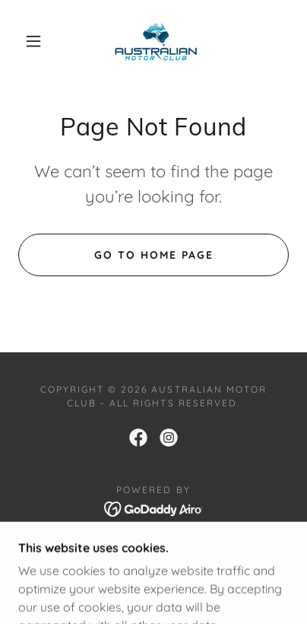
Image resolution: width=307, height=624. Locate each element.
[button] (33, 41)
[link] (155, 40)
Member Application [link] (153, 550)
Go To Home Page (154, 255)
